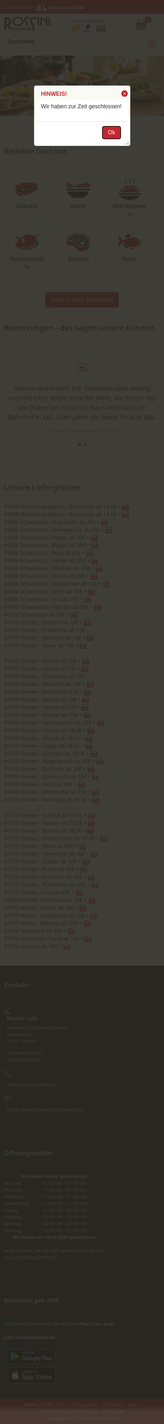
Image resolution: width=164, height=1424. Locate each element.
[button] (124, 93)
